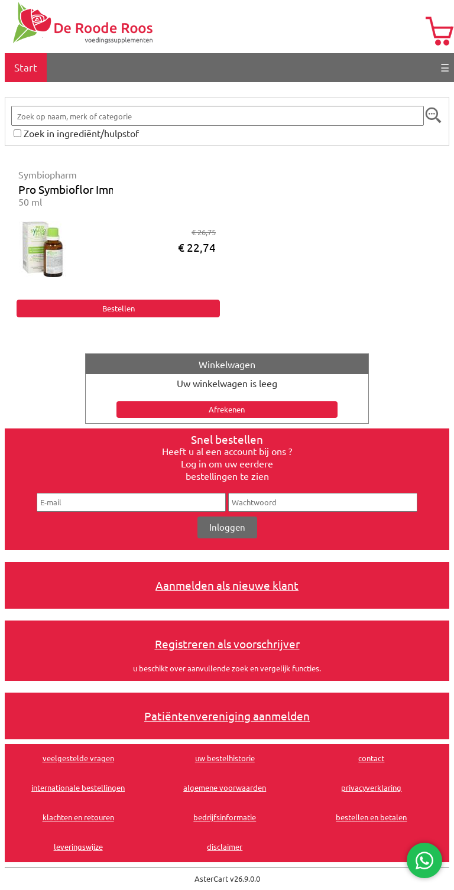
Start (25, 67)
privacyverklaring (371, 787)
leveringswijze (78, 847)
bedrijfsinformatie (224, 817)
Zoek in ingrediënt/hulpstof (81, 133)
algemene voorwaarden (224, 787)
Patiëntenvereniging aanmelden (227, 716)
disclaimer (224, 847)
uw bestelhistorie (225, 758)
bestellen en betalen (371, 817)
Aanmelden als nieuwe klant (227, 585)
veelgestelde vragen (78, 758)
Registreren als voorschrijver (227, 643)
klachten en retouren (78, 817)
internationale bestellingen (78, 787)
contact (371, 758)
